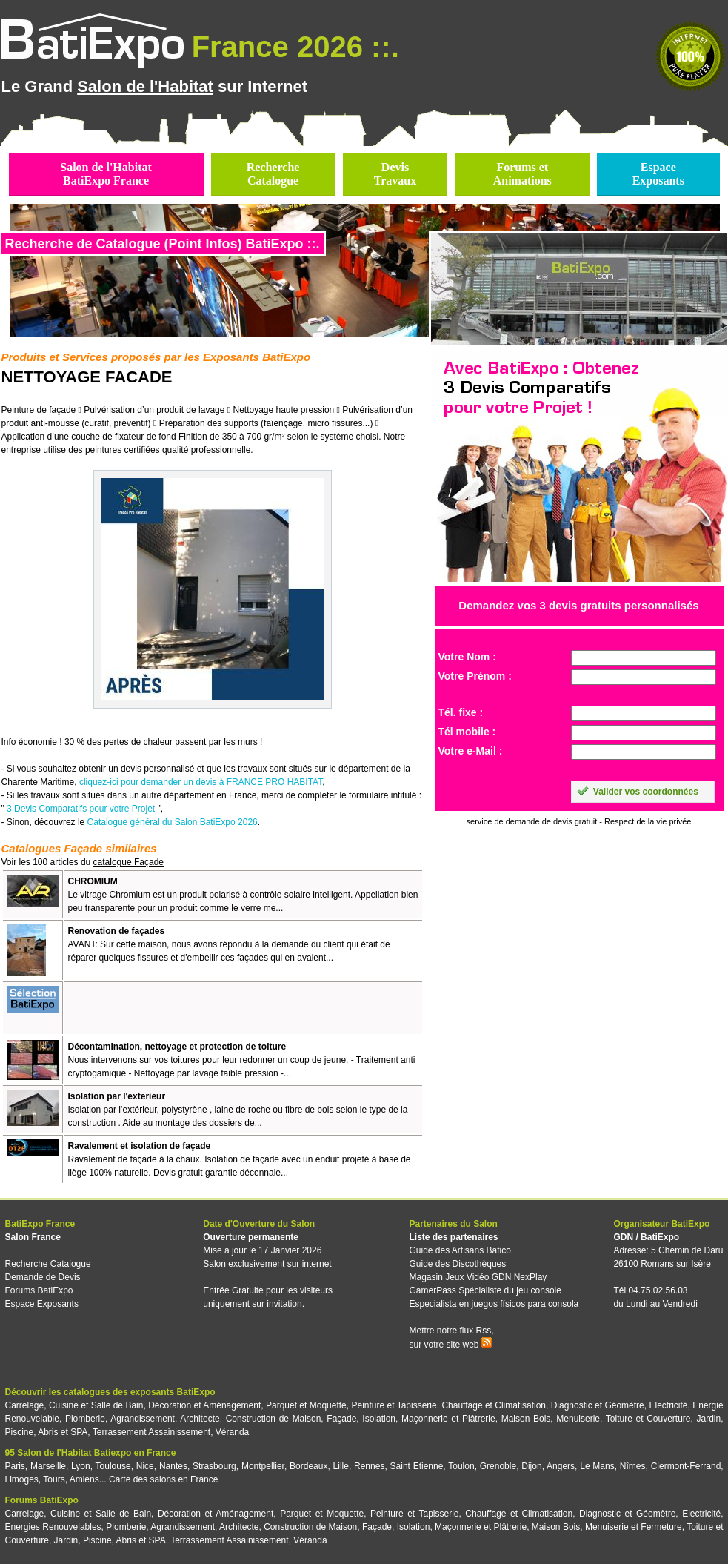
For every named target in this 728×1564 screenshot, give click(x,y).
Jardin (708, 1419)
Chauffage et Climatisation (493, 1405)
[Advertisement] (241, 1008)
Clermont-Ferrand (686, 1466)
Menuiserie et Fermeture (633, 1527)
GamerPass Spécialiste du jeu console (485, 1290)
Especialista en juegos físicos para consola (493, 1304)
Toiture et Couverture (648, 1419)
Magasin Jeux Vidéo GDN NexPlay (478, 1277)
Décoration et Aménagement (204, 1405)
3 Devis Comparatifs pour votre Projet (81, 808)
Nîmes (633, 1466)
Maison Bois (526, 1419)
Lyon (80, 1466)
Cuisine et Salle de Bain (96, 1405)
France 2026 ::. (295, 46)
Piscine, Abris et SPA (46, 1432)
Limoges (22, 1479)
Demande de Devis (43, 1277)
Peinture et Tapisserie (393, 1405)
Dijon (531, 1466)
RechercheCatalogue (273, 174)
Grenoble (498, 1466)
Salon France (33, 1237)
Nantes (173, 1466)
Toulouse (113, 1466)
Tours (53, 1479)
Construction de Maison (273, 1419)
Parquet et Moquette (306, 1405)
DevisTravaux (395, 174)
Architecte (199, 1419)
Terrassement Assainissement (151, 1432)
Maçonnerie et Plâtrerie (448, 1419)
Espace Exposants (42, 1304)
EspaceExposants (658, 174)
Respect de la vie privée (647, 821)
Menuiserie (578, 1419)
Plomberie (85, 1419)
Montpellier (262, 1466)
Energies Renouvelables (53, 1527)
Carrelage (24, 1405)
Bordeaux (308, 1466)
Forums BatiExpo (39, 1290)
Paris (15, 1466)
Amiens (84, 1479)
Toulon (461, 1466)
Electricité (668, 1405)
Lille (341, 1466)
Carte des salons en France (163, 1479)
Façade (341, 1419)
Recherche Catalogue (48, 1264)
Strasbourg (214, 1466)
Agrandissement (142, 1419)
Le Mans (597, 1466)
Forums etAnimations (522, 174)
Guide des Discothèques (457, 1264)
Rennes (369, 1466)
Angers (561, 1466)
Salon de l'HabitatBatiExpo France (106, 174)
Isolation (378, 1419)
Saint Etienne (417, 1466)
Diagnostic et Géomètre (597, 1405)
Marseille (48, 1466)
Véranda (232, 1432)
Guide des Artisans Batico (459, 1250)
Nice (145, 1466)
